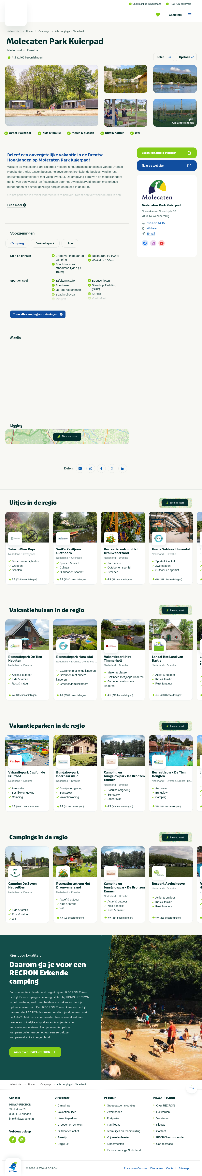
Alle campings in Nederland (69, 31)
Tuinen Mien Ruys (21, 549)
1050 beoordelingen (27, 806)
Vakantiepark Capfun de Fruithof (26, 774)
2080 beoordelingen (75, 579)
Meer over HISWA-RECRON (34, 1052)
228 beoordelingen (170, 917)
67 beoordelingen (74, 806)
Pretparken (113, 1118)
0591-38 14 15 (156, 223)
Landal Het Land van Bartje (167, 659)
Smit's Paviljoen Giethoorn (68, 551)
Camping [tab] (17, 243)
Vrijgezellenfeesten (118, 1137)
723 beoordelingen (122, 695)
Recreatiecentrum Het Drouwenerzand (121, 551)
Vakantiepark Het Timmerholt (117, 659)
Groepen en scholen (70, 1124)
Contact (161, 1131)
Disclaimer (156, 1168)
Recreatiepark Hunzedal (74, 657)
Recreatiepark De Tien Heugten (25, 659)
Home (29, 31)
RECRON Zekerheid (178, 4)
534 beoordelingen (26, 579)
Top (191, 1087)
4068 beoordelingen (170, 695)
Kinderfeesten (115, 1143)
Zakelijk (62, 1137)
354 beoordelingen (122, 806)
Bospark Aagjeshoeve (168, 884)
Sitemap (184, 1168)
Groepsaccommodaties (121, 1105)
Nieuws (160, 1124)
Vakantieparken (67, 1118)
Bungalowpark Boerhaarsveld (67, 774)
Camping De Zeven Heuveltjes (22, 885)
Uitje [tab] (70, 243)
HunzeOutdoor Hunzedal (171, 549)
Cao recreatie (164, 1143)
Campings (181, 14)
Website (152, 228)
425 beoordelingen (26, 695)
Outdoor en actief (68, 1131)
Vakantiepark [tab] (45, 243)
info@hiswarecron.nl (21, 1118)
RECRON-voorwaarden (170, 1137)
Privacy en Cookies (135, 1168)
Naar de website (166, 166)
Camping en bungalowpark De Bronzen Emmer (124, 776)
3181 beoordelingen (170, 579)
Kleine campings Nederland (124, 1150)
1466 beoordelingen (30, 57)
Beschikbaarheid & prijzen (166, 153)
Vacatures (162, 1118)
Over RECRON (165, 1105)
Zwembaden (114, 1112)
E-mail (151, 233)
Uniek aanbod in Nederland (145, 4)
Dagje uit (63, 1143)
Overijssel (29, 554)
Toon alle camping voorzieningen (38, 314)
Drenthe (123, 557)
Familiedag (113, 1124)
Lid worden (163, 1112)
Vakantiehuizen (67, 1112)
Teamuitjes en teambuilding (123, 1131)
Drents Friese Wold (93, 661)
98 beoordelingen (122, 579)
